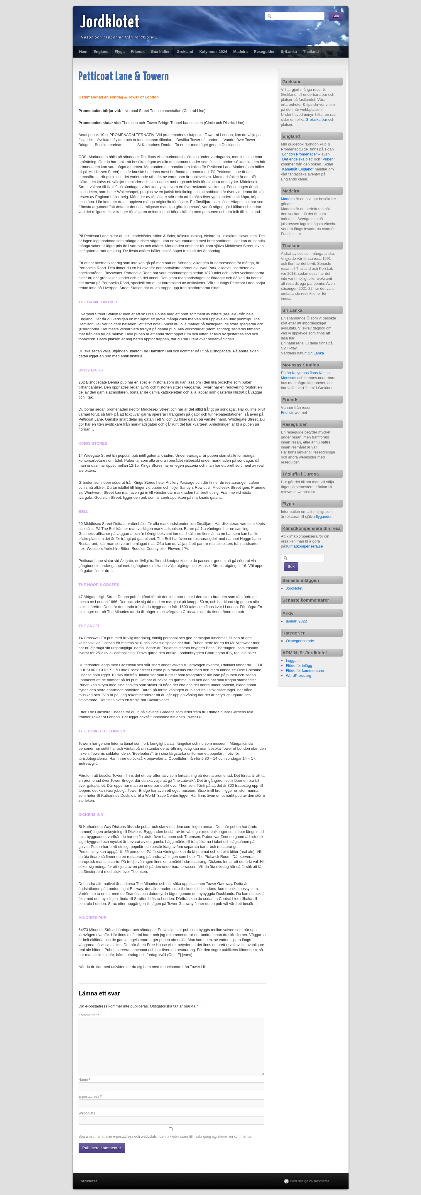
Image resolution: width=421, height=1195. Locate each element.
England (101, 51)
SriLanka (289, 51)
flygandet (324, 516)
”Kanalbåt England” (297, 169)
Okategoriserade (300, 641)
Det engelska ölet (297, 159)
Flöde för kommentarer (305, 670)
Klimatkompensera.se (304, 546)
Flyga (120, 51)
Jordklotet (110, 22)
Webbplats (87, 1113)
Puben (328, 159)
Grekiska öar (316, 119)
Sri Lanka (316, 353)
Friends (138, 51)
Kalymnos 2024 (213, 51)
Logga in (293, 660)
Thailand (311, 51)
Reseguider (264, 51)
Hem (83, 51)
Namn (84, 1080)
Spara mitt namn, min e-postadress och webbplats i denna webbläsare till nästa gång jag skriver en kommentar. (165, 1136)
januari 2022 (296, 621)
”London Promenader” (299, 154)
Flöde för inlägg (299, 665)
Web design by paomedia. (310, 1181)
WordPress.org (298, 675)
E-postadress (90, 1096)
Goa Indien (160, 51)
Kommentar (89, 1015)
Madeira (240, 51)
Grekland (185, 51)
